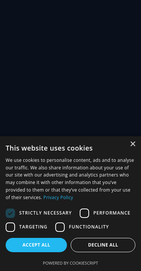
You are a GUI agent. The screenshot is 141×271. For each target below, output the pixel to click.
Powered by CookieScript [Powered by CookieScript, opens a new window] (70, 263)
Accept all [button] (36, 245)
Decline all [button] (103, 245)
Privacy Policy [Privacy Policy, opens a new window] (58, 197)
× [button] (132, 144)
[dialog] (70, 203)
